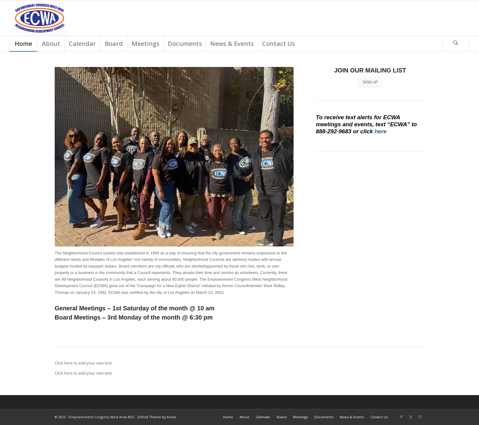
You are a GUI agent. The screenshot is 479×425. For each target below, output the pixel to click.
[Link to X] (410, 416)
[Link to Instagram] (419, 416)
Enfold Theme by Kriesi (157, 417)
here (380, 131)
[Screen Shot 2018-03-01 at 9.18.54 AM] (39, 18)
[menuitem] (23, 43)
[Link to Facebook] (401, 416)
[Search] (456, 43)
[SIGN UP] (370, 82)
